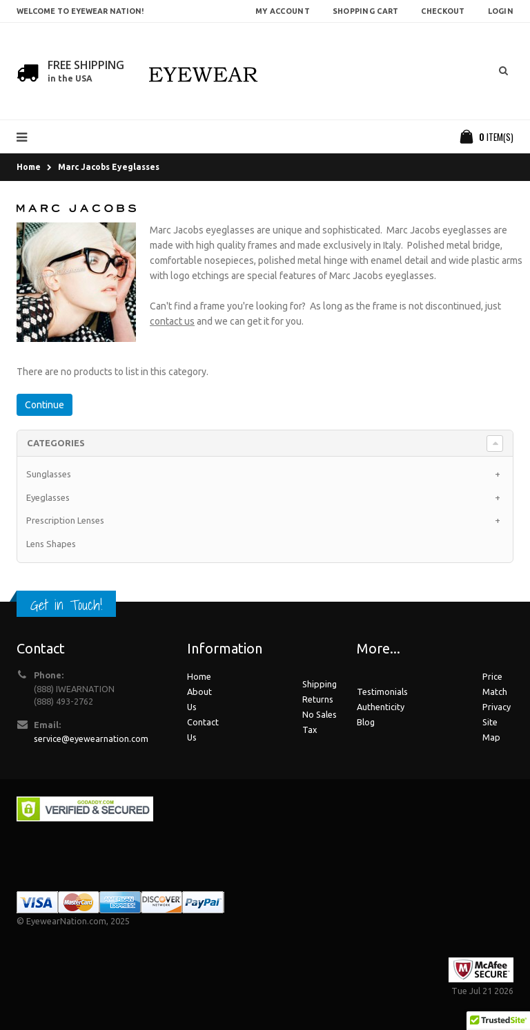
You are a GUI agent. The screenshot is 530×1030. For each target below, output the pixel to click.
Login (500, 11)
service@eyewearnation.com (91, 738)
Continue (44, 404)
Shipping (319, 684)
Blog (366, 722)
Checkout (442, 11)
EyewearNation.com (66, 921)
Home (29, 166)
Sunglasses (48, 474)
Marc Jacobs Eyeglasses (108, 166)
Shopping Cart (366, 11)
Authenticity (380, 707)
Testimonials (382, 691)
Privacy (496, 707)
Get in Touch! (66, 604)
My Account (282, 11)
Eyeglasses (48, 497)
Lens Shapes (51, 544)
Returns (317, 699)
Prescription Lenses (65, 520)
